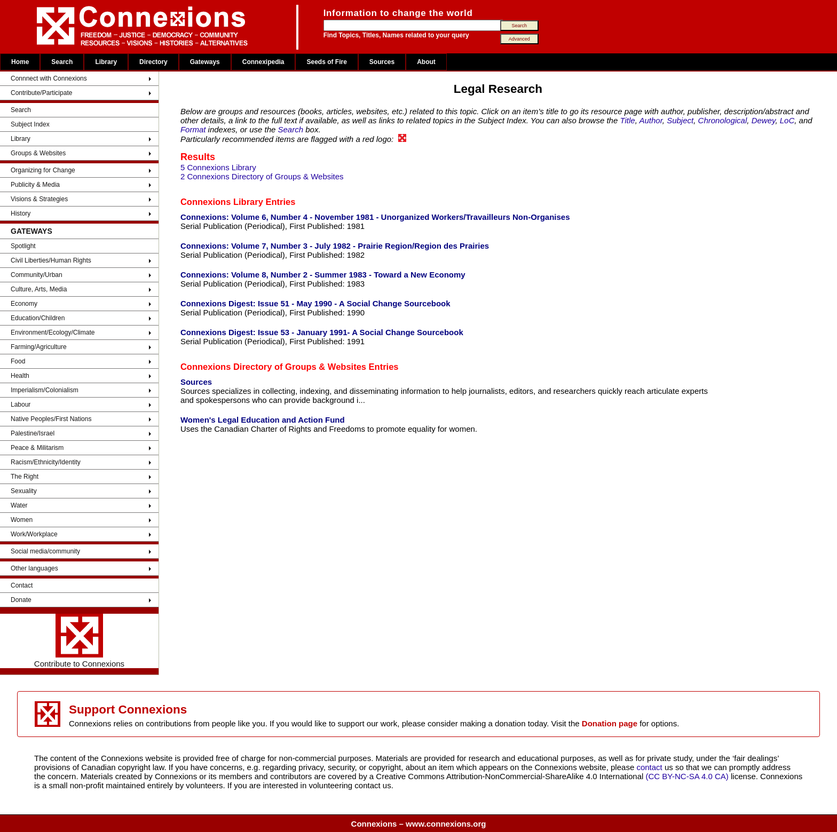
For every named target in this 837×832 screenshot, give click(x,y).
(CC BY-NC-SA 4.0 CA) (687, 776)
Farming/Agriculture (39, 347)
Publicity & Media (35, 184)
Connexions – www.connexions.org (418, 823)
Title (627, 120)
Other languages (34, 568)
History (20, 213)
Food (18, 361)
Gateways (205, 62)
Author (650, 120)
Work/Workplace (34, 534)
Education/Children (38, 318)
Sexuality (24, 491)
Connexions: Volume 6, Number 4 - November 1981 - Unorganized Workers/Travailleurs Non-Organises (375, 216)
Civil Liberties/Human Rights (51, 260)
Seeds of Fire (326, 62)
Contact (22, 585)
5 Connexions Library (218, 167)
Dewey (764, 120)
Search (62, 62)
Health (20, 375)
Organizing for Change (43, 170)
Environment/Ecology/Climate (52, 332)
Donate (21, 600)
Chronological (722, 120)
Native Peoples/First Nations (51, 419)
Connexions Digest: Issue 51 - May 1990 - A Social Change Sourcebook (315, 303)
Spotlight (23, 246)
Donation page (609, 723)
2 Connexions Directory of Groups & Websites (262, 176)
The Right (24, 476)
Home (20, 62)
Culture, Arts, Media (39, 289)
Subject (680, 120)
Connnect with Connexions (49, 78)
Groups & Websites (38, 153)
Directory (153, 62)
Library (106, 62)
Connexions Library (221, 202)
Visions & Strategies (39, 199)
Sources (381, 62)
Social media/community (45, 551)
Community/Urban (36, 275)
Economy (24, 303)
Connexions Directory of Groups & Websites (273, 366)
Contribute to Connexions (79, 641)
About (426, 62)
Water (19, 505)
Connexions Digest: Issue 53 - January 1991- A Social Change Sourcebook (321, 332)
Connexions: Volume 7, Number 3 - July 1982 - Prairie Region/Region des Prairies (334, 245)
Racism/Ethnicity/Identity (46, 462)
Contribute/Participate (41, 93)
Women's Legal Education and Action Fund (262, 419)
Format (193, 129)
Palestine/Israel (32, 433)
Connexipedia (263, 62)
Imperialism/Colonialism (44, 390)
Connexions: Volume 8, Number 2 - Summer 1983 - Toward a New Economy (322, 274)
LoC (787, 120)
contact (650, 767)
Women (22, 520)
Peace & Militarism (37, 447)
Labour (20, 404)
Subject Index (30, 124)
